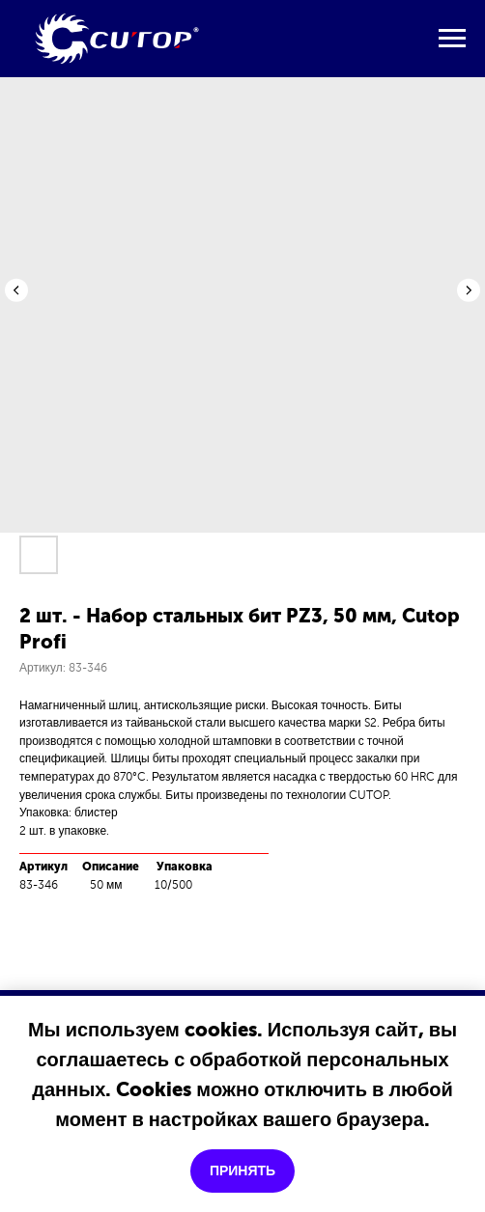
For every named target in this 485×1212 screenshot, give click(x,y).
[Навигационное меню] (452, 38)
